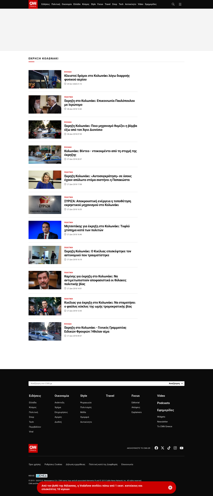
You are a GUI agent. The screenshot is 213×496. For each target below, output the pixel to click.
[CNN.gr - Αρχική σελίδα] (33, 448)
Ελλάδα (76, 4)
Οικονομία (67, 4)
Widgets (161, 416)
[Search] (175, 383)
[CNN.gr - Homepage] (33, 4)
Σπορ (114, 4)
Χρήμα (58, 407)
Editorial (136, 402)
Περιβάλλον (35, 427)
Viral (31, 431)
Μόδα (83, 412)
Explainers (137, 412)
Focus (100, 4)
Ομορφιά (84, 417)
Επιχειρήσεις (61, 412)
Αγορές (58, 417)
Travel (107, 4)
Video (140, 4)
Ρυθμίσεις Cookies (53, 464)
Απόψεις (136, 407)
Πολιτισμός (86, 407)
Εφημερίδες (151, 4)
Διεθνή (58, 422)
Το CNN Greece (164, 426)
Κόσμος (85, 4)
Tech (121, 4)
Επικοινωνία (127, 464)
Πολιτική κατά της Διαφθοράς (103, 464)
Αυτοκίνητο (130, 4)
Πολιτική (55, 4)
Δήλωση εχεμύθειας (75, 464)
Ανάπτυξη (59, 402)
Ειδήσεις (45, 4)
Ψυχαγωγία (85, 402)
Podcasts (163, 403)
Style (93, 4)
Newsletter (162, 421)
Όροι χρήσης (35, 464)
